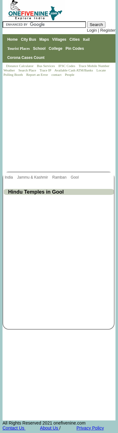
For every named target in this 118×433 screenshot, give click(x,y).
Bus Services (46, 66)
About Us (49, 427)
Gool (75, 177)
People (69, 74)
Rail (86, 39)
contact (56, 74)
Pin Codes (74, 48)
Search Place (27, 70)
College (55, 48)
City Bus (28, 39)
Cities (75, 39)
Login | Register (101, 30)
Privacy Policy (90, 427)
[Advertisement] (59, 125)
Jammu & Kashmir (33, 177)
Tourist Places (18, 48)
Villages (59, 39)
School (39, 48)
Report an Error (37, 74)
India (9, 177)
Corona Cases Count (26, 57)
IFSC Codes (67, 66)
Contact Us (14, 427)
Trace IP (46, 70)
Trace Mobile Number (94, 66)
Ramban (60, 177)
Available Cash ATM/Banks (74, 70)
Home (12, 39)
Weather (9, 70)
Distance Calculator (19, 66)
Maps (44, 39)
